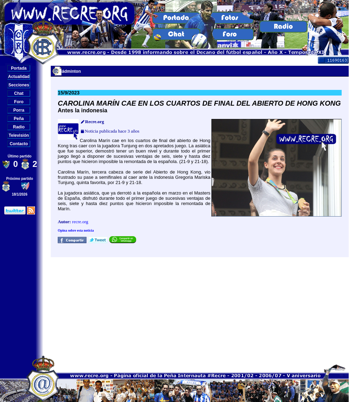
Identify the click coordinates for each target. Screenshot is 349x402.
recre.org (80, 221)
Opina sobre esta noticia (76, 230)
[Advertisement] (200, 306)
